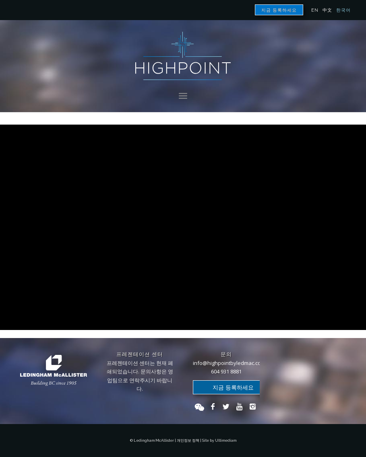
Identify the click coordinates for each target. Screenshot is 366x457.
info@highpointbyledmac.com (229, 363)
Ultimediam (225, 441)
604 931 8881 (226, 371)
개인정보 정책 (188, 441)
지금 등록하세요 (279, 10)
